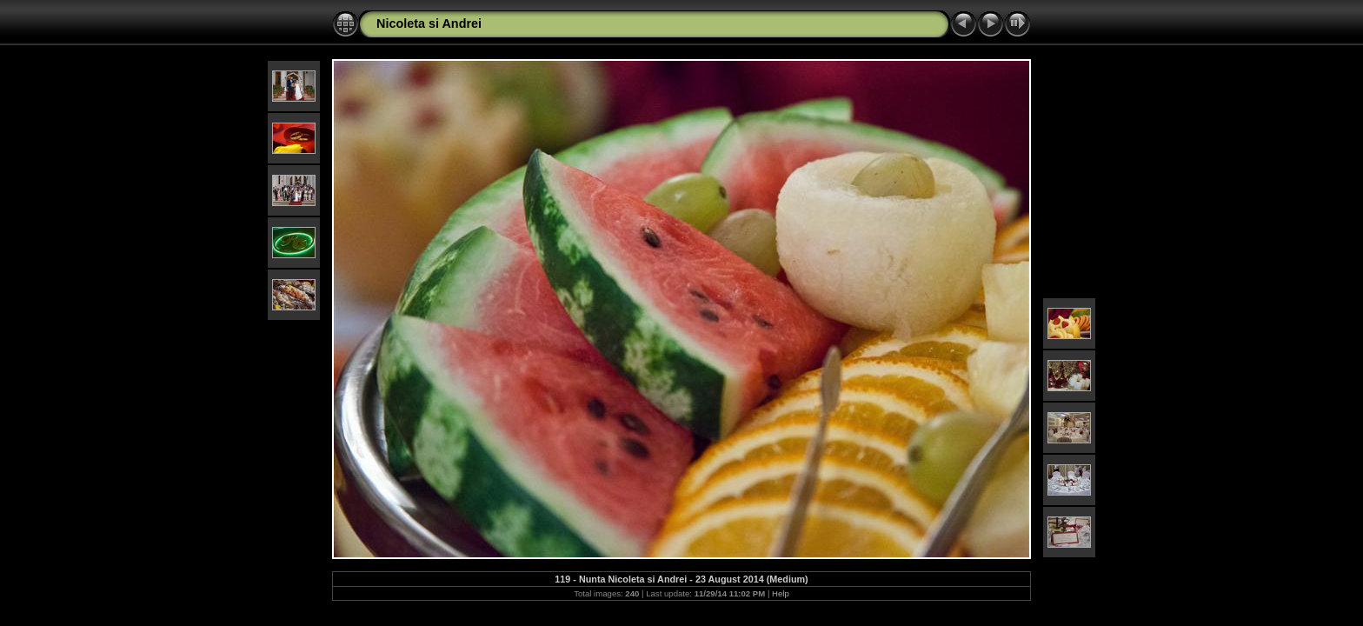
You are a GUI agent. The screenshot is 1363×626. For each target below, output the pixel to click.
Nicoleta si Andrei (429, 23)
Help (780, 593)
